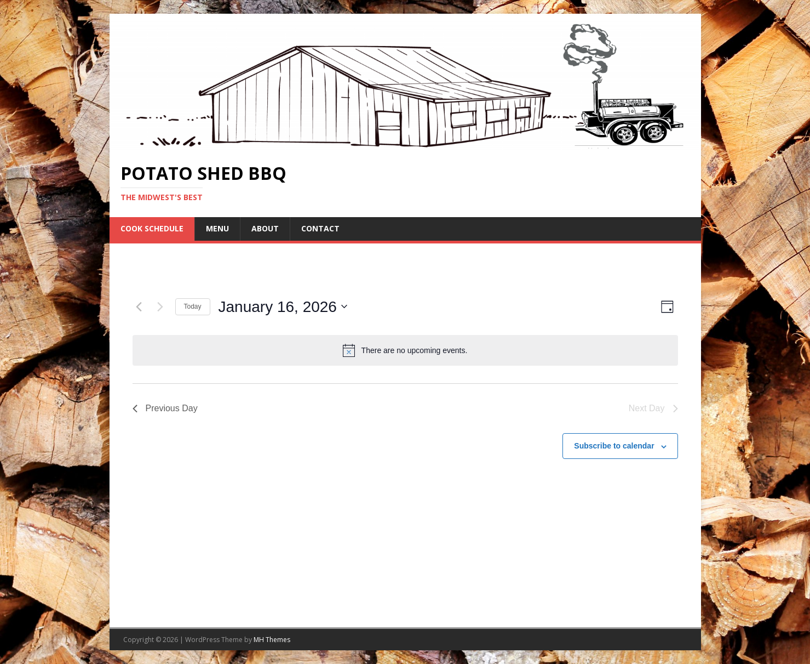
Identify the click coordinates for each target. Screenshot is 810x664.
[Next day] (160, 306)
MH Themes (272, 639)
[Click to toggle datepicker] (283, 307)
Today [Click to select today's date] (193, 306)
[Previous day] (139, 306)
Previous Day (165, 408)
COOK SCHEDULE (151, 228)
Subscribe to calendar (614, 445)
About (265, 228)
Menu (217, 228)
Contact (320, 228)
